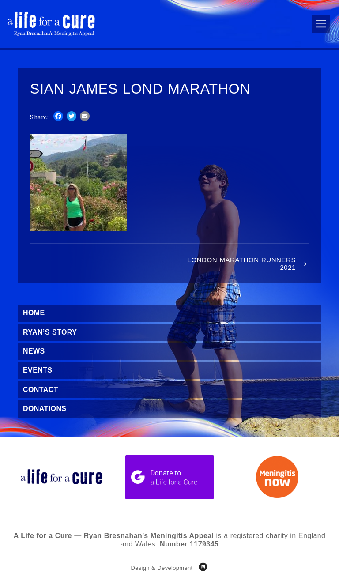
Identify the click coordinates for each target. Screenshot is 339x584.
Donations (44, 408)
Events (37, 370)
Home (34, 312)
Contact (40, 389)
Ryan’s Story (50, 332)
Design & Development (161, 568)
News (34, 351)
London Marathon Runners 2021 (242, 263)
